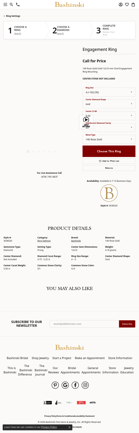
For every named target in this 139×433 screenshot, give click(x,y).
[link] (18, 4)
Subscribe (127, 323)
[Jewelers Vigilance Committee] (69, 402)
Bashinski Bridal (17, 358)
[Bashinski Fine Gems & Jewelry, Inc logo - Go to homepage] (69, 4)
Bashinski (76, 240)
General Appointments (91, 370)
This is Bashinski (10, 370)
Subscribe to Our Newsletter (26, 324)
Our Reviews (53, 370)
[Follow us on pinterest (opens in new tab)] (55, 385)
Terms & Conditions (65, 416)
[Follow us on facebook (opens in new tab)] (75, 385)
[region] (41, 122)
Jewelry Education (127, 370)
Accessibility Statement (84, 416)
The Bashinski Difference (25, 370)
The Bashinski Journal (41, 370)
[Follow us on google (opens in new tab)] (65, 385)
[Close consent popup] (69, 427)
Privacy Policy (50, 416)
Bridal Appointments (70, 370)
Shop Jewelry (40, 358)
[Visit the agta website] (92, 402)
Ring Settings (13, 15)
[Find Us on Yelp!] (81, 402)
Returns (109, 168)
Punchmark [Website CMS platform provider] (76, 427)
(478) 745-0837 (49, 176)
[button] (11, 4)
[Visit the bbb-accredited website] (47, 402)
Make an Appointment (90, 358)
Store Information (120, 358)
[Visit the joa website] (58, 402)
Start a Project (61, 358)
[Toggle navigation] (4, 4)
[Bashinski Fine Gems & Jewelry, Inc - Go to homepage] (69, 347)
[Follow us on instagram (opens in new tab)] (85, 385)
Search (17, 33)
